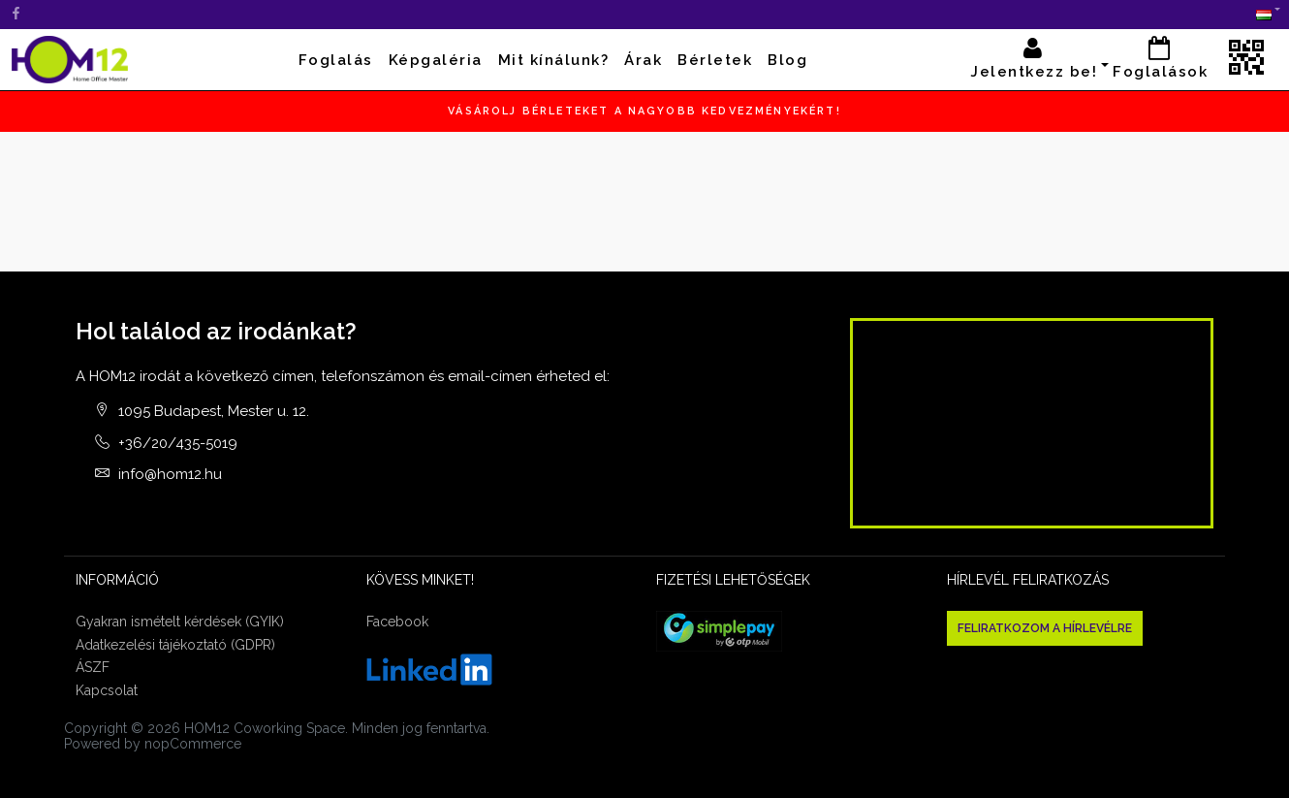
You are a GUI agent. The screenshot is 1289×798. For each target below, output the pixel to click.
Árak (643, 60)
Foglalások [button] (1160, 58)
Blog (787, 60)
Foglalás (336, 60)
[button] (1263, 14)
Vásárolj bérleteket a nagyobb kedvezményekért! (644, 111)
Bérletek (714, 60)
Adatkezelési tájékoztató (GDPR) (175, 645)
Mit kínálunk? (554, 60)
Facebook (397, 621)
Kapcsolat (107, 690)
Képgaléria (436, 60)
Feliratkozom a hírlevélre (1045, 628)
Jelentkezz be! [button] (1033, 58)
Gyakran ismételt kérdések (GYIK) (180, 621)
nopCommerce (192, 743)
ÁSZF (93, 667)
